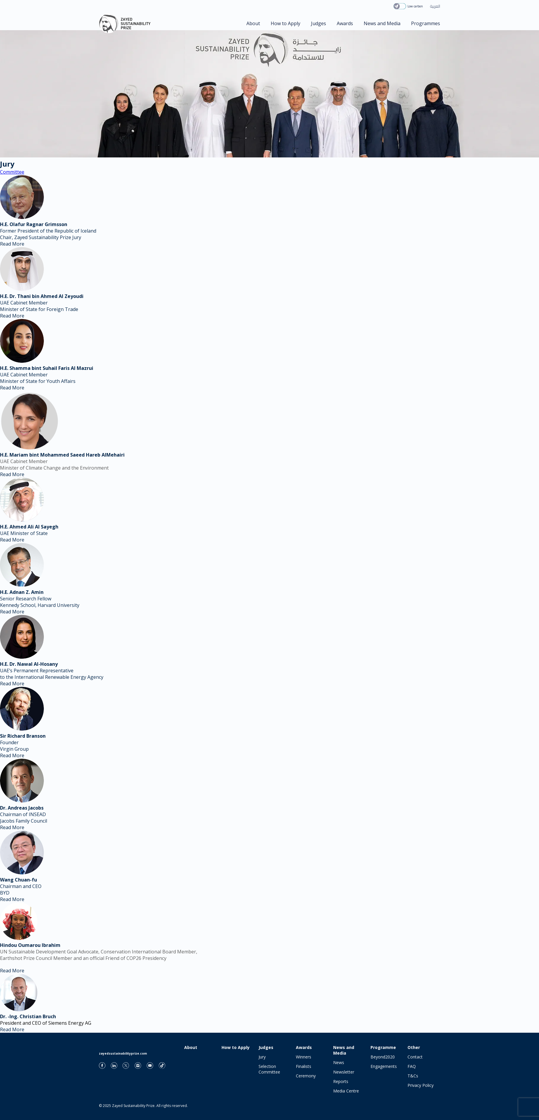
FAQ (412, 1066)
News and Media (382, 23)
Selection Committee (269, 1069)
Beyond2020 (382, 1057)
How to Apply (285, 23)
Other (414, 1047)
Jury (262, 1057)
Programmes (425, 23)
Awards (345, 23)
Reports (340, 1081)
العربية (435, 6)
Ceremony (306, 1076)
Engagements (383, 1066)
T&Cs (413, 1076)
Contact (415, 1057)
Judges (318, 23)
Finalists (303, 1066)
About (253, 23)
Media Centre (346, 1091)
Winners (303, 1057)
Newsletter (343, 1072)
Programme (383, 1047)
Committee (12, 172)
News (338, 1062)
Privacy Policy (421, 1085)
